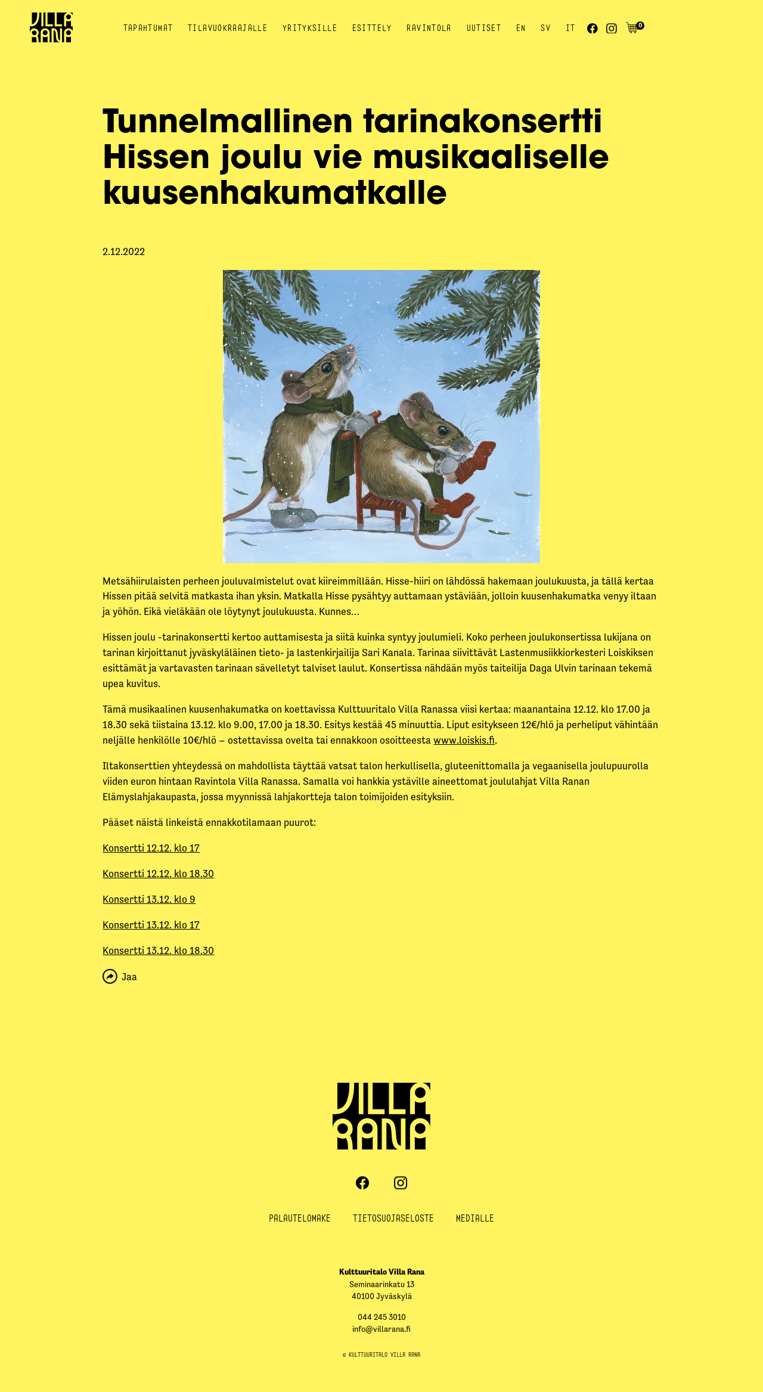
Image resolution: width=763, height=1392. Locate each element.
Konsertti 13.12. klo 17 (151, 925)
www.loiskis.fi (464, 740)
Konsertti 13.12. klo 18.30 (158, 950)
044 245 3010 (382, 1317)
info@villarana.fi (381, 1329)
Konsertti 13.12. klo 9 (149, 899)
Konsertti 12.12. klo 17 (151, 848)
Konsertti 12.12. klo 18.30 (158, 874)
